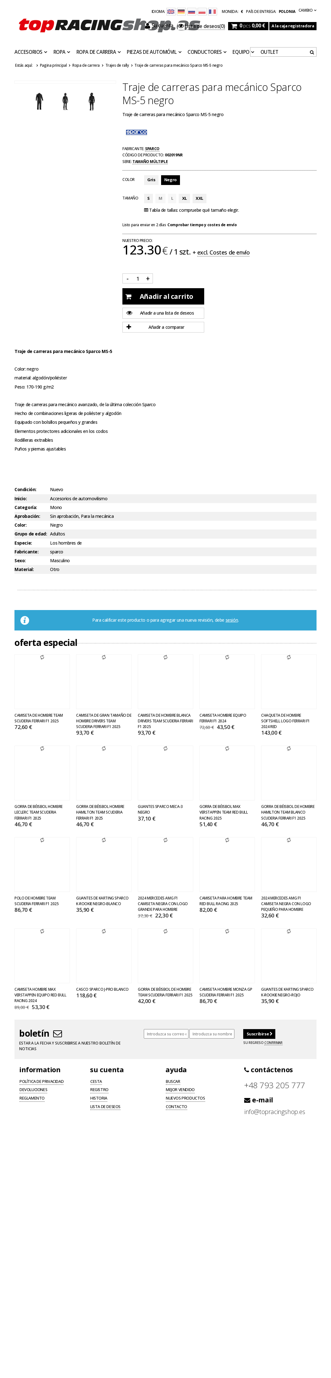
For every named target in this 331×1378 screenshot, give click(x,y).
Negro (170, 179)
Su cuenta (160, 25)
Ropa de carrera (96, 52)
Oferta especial (45, 642)
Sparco (152, 148)
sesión (232, 620)
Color (128, 179)
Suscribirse (259, 1034)
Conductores (205, 52)
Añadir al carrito (159, 296)
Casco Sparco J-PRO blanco (102, 989)
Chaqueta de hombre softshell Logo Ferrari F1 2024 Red (285, 721)
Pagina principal (53, 65)
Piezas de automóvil (152, 52)
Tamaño (130, 197)
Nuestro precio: (137, 241)
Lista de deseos (105, 1107)
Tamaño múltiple (150, 161)
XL (184, 198)
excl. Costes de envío (223, 252)
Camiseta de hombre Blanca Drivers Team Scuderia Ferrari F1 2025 (165, 721)
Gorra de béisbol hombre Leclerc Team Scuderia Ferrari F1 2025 (38, 812)
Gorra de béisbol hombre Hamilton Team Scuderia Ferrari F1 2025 (100, 812)
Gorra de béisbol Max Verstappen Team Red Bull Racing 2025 (223, 812)
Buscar (173, 1082)
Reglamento (32, 1098)
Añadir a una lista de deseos (160, 313)
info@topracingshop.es (274, 1112)
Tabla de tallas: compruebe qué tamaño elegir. (191, 210)
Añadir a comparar (155, 327)
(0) (201, 26)
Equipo (241, 52)
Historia (98, 1098)
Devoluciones (33, 1090)
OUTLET (269, 52)
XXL (199, 198)
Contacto (176, 1107)
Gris (151, 179)
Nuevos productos (185, 1098)
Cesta (96, 1082)
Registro (99, 1090)
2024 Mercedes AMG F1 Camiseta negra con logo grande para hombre (163, 903)
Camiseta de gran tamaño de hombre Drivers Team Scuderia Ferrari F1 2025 (104, 721)
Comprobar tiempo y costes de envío (202, 224)
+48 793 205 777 (274, 1085)
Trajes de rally (117, 65)
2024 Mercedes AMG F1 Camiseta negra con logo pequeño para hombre (286, 903)
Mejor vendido (180, 1090)
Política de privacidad (42, 1082)
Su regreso (262, 1043)
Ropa (59, 52)
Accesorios (28, 52)
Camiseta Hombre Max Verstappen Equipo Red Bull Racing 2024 (40, 995)
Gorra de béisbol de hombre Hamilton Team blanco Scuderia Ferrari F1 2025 (288, 812)
